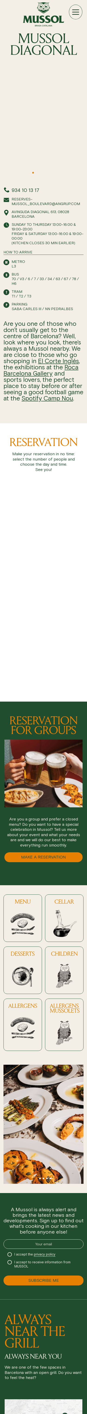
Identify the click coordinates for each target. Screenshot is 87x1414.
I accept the (34, 1254)
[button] (29, 172)
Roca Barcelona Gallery (40, 370)
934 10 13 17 (25, 190)
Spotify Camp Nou (47, 398)
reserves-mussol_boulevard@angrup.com (46, 201)
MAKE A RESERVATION (43, 857)
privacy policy (44, 1254)
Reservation (16, 1387)
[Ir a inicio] (43, 14)
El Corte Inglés (58, 361)
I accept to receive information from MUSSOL (42, 1264)
